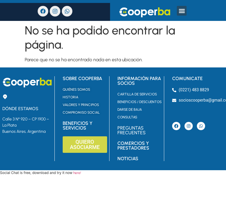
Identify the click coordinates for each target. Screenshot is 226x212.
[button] (182, 11)
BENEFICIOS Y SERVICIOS (77, 125)
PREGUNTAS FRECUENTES (131, 130)
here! (77, 173)
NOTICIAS (127, 158)
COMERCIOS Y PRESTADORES (133, 145)
